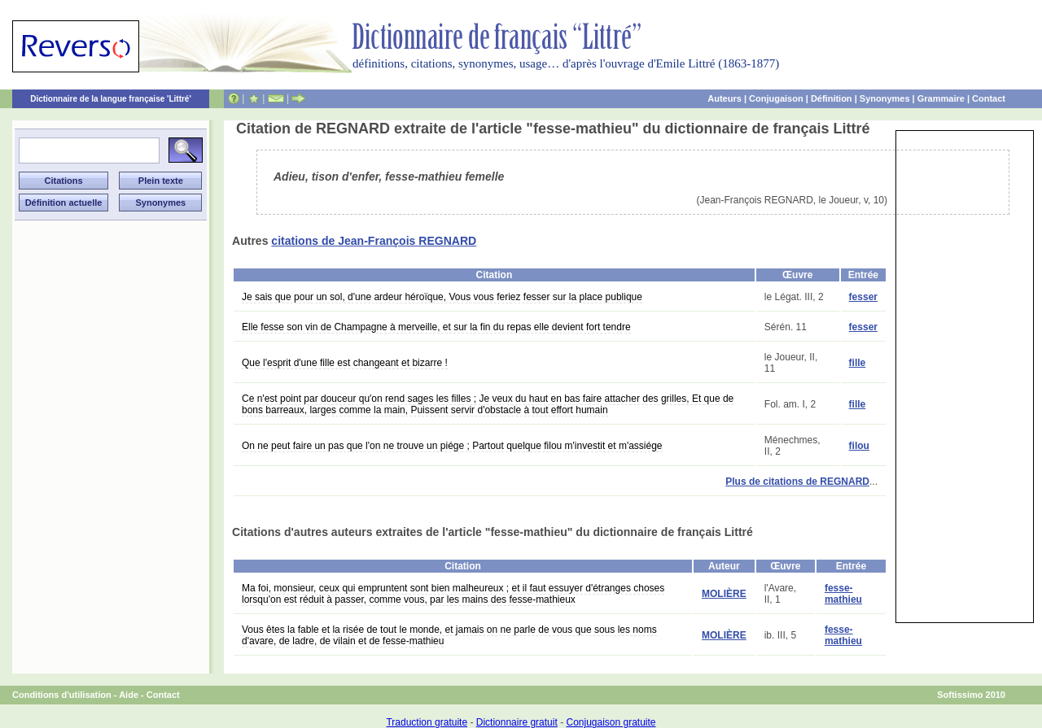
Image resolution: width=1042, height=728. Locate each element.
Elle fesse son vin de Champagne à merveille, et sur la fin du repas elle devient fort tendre (436, 327)
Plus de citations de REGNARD (797, 481)
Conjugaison (776, 98)
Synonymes (885, 98)
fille (857, 362)
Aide (128, 695)
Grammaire (941, 98)
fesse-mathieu (843, 593)
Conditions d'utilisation (62, 695)
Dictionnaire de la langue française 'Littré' (110, 98)
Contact (988, 98)
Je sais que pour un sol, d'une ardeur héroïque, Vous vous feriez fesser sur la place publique (442, 297)
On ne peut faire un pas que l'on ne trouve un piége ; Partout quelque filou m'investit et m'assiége (452, 445)
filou (859, 445)
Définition (831, 98)
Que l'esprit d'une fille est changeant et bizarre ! (345, 362)
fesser (863, 297)
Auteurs (724, 98)
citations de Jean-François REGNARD (373, 240)
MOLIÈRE (724, 593)
